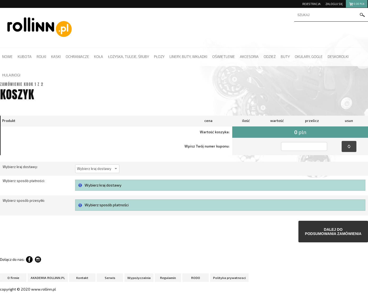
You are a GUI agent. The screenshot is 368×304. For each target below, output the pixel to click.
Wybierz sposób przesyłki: (24, 200)
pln (356, 4)
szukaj (362, 15)
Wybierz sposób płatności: (24, 181)
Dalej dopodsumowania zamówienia (333, 231)
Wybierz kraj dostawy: (20, 167)
